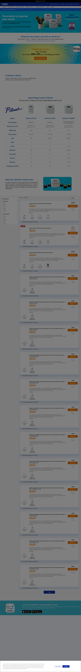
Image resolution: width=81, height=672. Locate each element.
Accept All (66, 666)
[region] (40, 666)
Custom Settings (58, 666)
